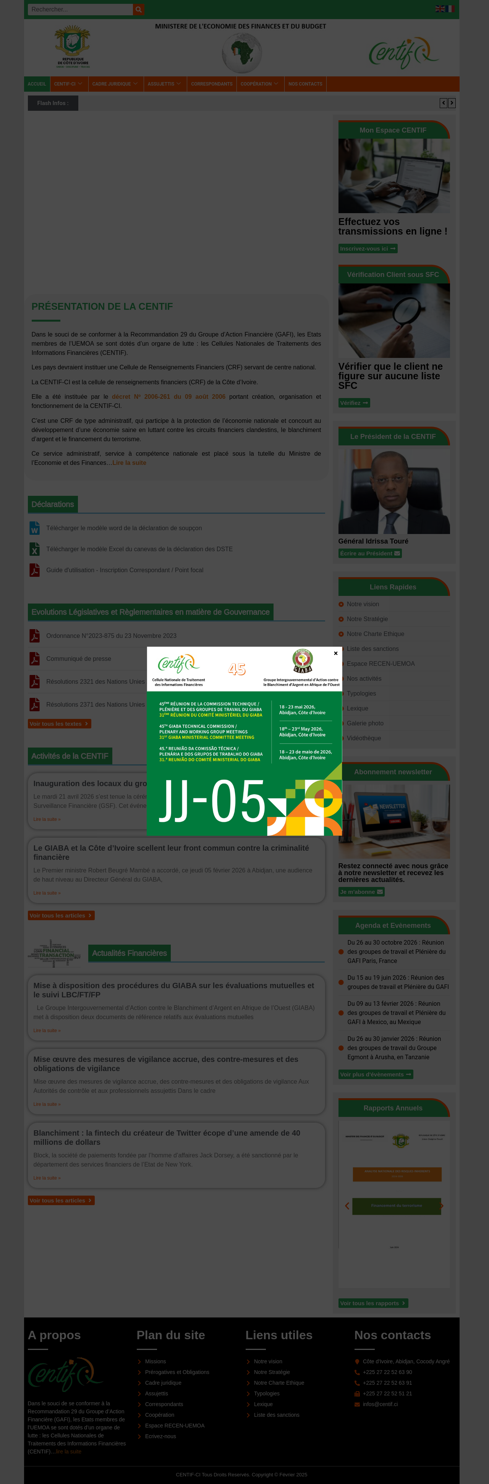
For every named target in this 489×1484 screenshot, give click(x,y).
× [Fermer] (336, 652)
